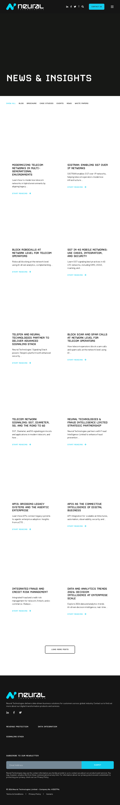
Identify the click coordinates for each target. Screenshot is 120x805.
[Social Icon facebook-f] (71, 7)
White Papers (81, 103)
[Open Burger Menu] (112, 6)
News (69, 103)
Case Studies (46, 103)
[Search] (83, 6)
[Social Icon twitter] (74, 7)
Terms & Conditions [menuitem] (14, 794)
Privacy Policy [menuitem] (35, 794)
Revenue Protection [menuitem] (17, 727)
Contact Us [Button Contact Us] (96, 6)
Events (60, 103)
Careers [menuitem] (49, 794)
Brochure (32, 103)
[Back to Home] (25, 6)
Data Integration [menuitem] (47, 727)
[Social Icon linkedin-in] (67, 7)
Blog (21, 103)
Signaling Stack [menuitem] (15, 737)
